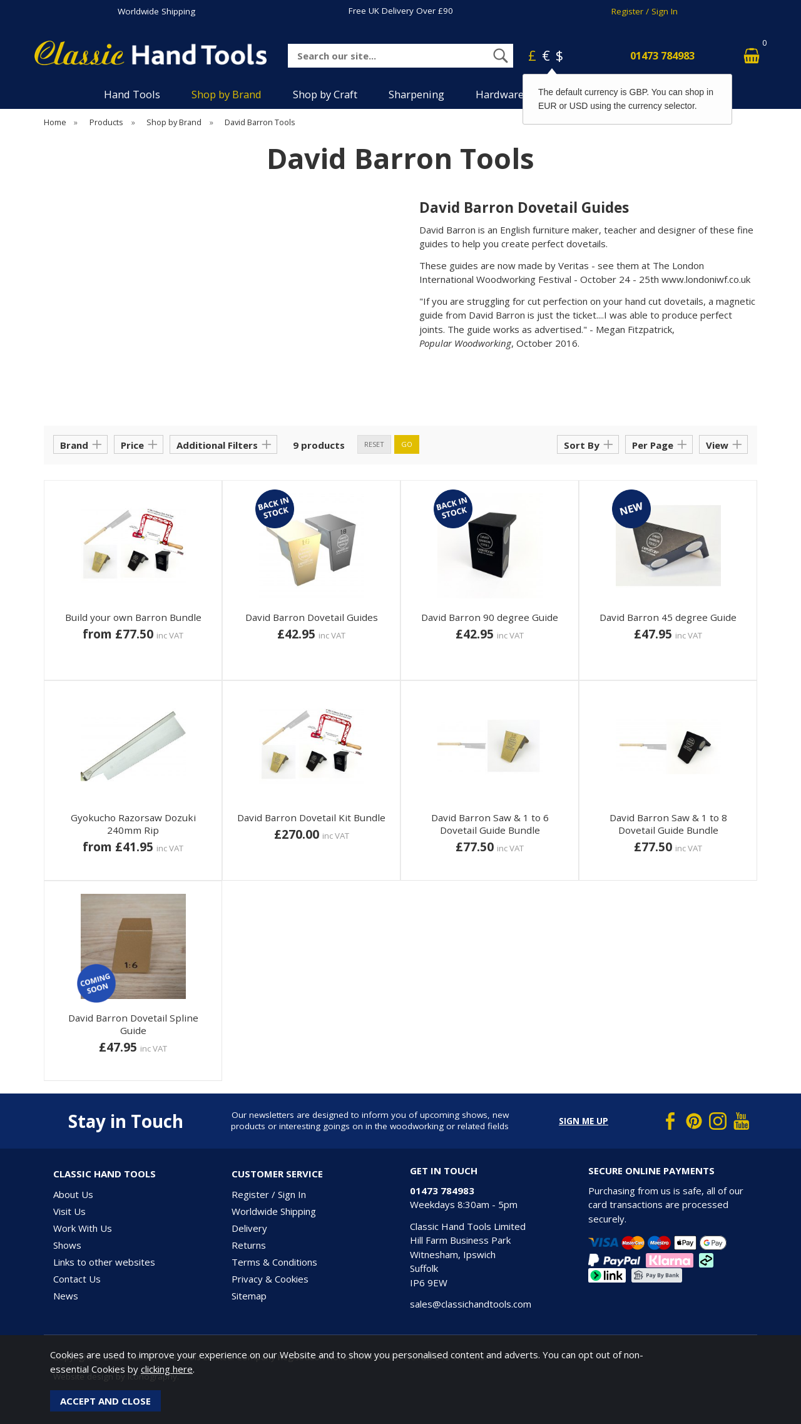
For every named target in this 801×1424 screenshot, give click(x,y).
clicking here (167, 1369)
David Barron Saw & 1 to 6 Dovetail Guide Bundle (490, 823)
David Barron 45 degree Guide (668, 617)
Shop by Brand (226, 94)
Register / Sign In (644, 11)
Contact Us (77, 1279)
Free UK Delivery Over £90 (401, 10)
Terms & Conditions (274, 1262)
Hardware (500, 94)
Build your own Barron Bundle (133, 617)
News (65, 1295)
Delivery (249, 1228)
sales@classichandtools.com (470, 1304)
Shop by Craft (325, 94)
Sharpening (416, 94)
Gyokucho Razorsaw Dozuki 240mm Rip (133, 823)
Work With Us (82, 1228)
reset (374, 444)
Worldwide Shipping (156, 11)
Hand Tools (132, 94)
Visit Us (69, 1211)
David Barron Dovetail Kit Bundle (311, 817)
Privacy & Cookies (270, 1279)
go (406, 444)
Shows (67, 1245)
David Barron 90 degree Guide (489, 617)
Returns (249, 1245)
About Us (73, 1194)
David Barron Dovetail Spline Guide (133, 1024)
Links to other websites (104, 1262)
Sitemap (249, 1295)
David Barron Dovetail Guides (311, 617)
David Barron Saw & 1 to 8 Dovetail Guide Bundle (668, 823)
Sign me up (583, 1121)
